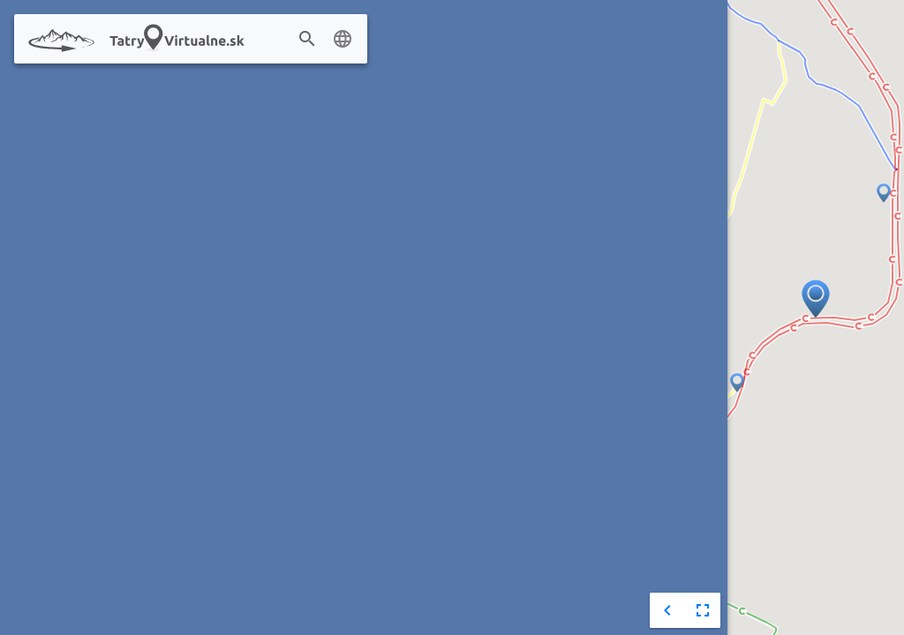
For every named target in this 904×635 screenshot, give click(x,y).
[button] (737, 383)
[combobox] (333, 39)
